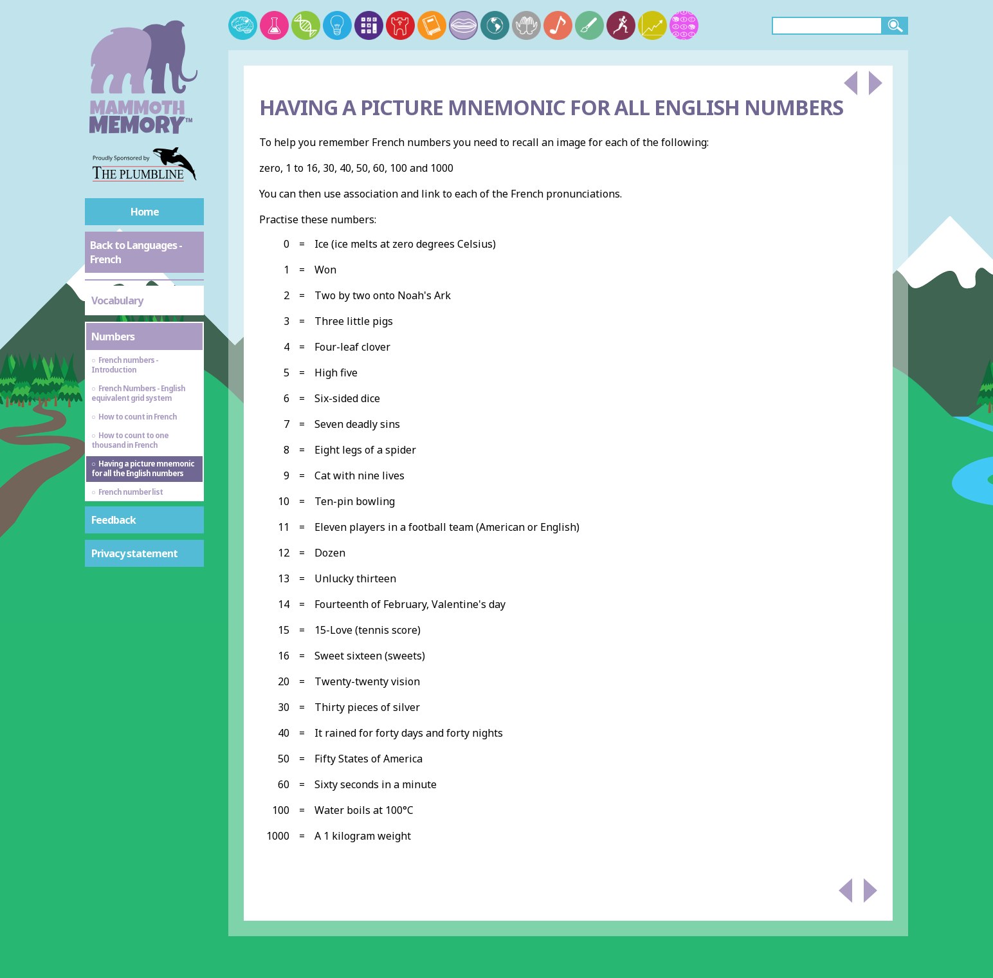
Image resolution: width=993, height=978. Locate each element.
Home (145, 212)
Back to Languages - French (136, 252)
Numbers (112, 336)
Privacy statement (134, 553)
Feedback (113, 520)
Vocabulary (117, 300)
